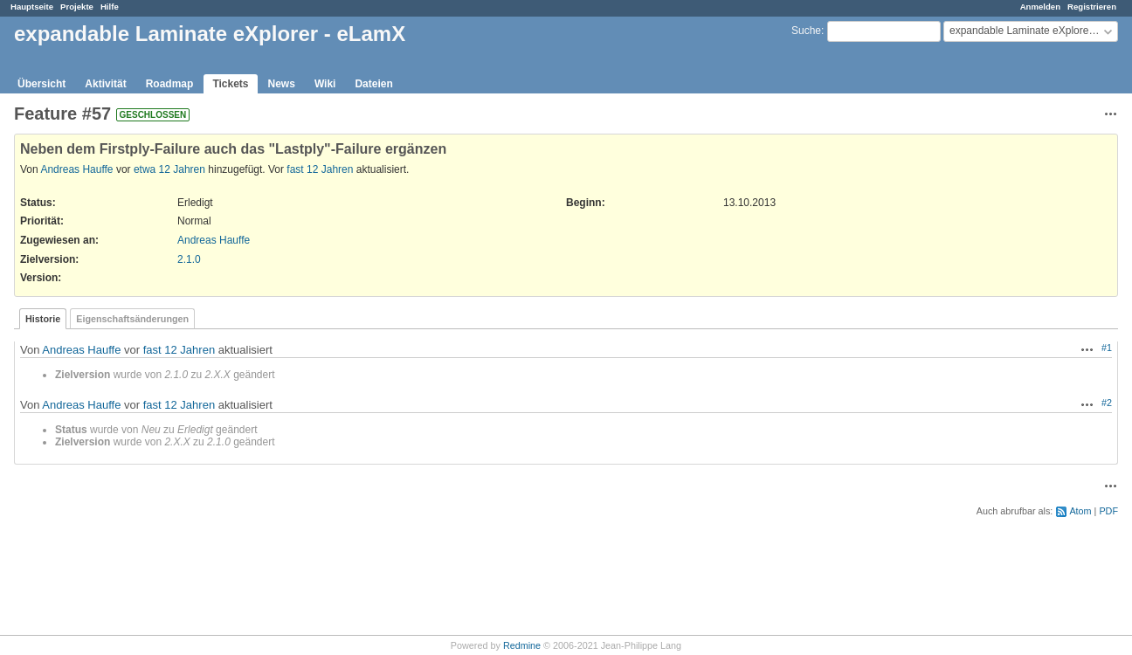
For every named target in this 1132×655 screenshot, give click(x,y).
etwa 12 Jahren (169, 169)
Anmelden (1040, 6)
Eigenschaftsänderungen (132, 319)
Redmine (522, 645)
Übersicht (41, 84)
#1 (1106, 347)
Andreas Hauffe (76, 169)
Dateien (373, 84)
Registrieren (1091, 6)
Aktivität (105, 84)
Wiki (325, 84)
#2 (1106, 402)
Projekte (76, 6)
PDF (1108, 511)
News (281, 84)
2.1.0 (189, 259)
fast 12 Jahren (319, 169)
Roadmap (170, 84)
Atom (1080, 511)
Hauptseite (31, 6)
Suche (806, 30)
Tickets (230, 84)
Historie (42, 319)
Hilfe (109, 6)
